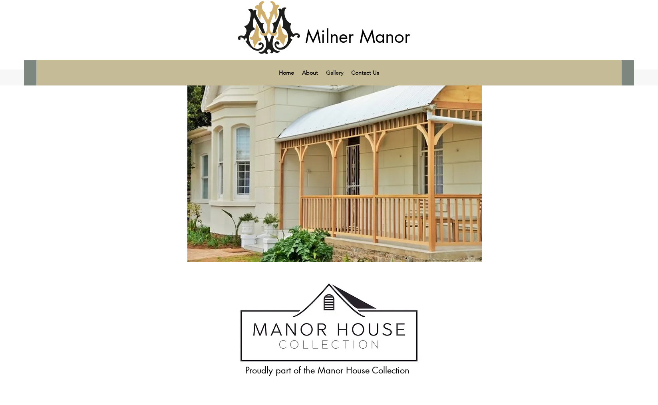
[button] (334, 166)
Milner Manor (357, 36)
